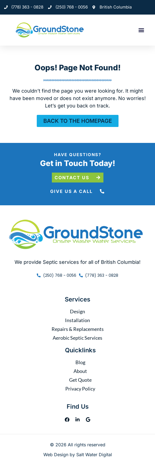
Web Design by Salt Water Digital (77, 454)
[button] (141, 30)
